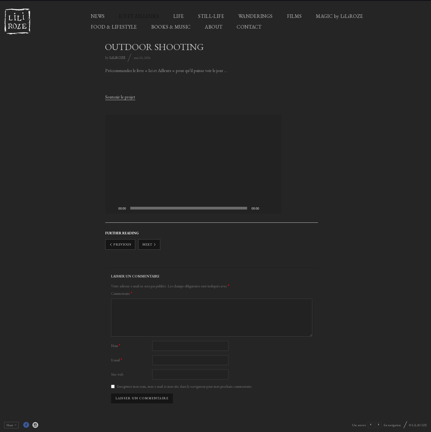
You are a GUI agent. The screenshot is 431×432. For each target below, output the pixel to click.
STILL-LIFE (211, 16)
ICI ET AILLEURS (139, 16)
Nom (115, 345)
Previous (120, 244)
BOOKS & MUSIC (171, 27)
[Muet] (265, 208)
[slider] (188, 208)
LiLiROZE (117, 57)
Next (149, 244)
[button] (193, 164)
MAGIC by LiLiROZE (339, 16)
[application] (193, 164)
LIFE (178, 16)
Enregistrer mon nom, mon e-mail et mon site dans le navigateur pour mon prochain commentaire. (184, 386)
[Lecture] (112, 208)
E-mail (116, 360)
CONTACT (249, 27)
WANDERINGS (255, 16)
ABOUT (213, 27)
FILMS (294, 16)
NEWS (97, 16)
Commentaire (121, 293)
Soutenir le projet (120, 97)
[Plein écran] (274, 208)
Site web (117, 374)
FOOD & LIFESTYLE (114, 27)
